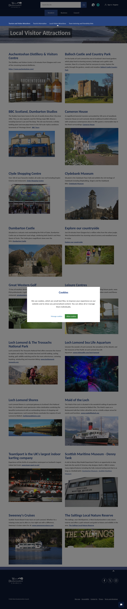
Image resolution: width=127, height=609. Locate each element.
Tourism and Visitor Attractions (19, 23)
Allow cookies (71, 316)
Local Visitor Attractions (58, 23)
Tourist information (40, 23)
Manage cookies (56, 316)
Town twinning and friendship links (81, 23)
